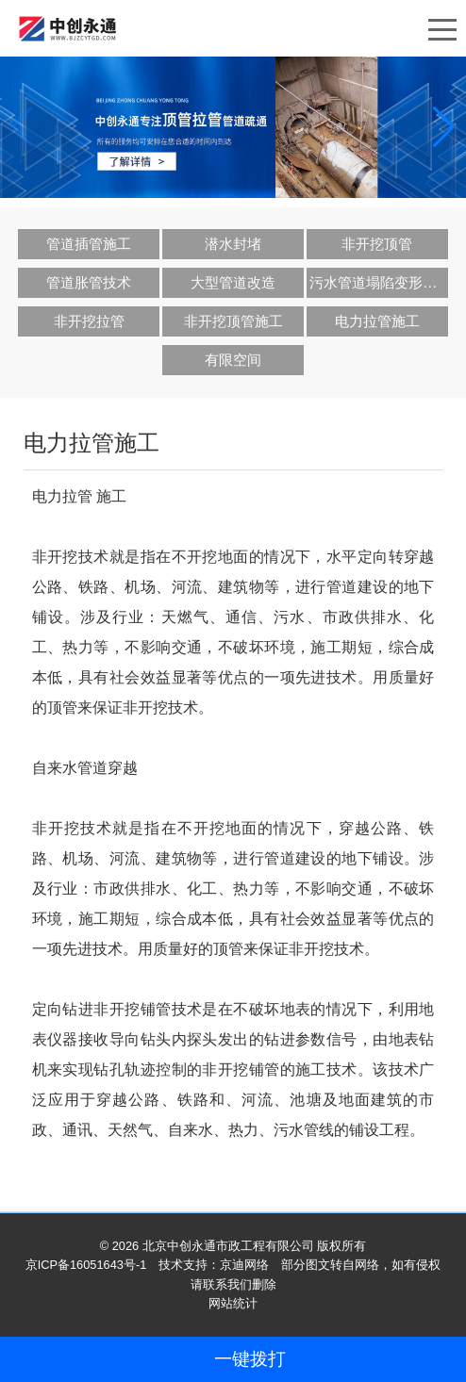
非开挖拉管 (89, 321)
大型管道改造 (233, 282)
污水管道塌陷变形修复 (378, 282)
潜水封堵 (233, 244)
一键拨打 (250, 1359)
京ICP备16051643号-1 (86, 1265)
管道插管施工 (88, 244)
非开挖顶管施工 (233, 321)
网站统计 (233, 1303)
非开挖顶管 (376, 244)
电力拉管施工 (377, 321)
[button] (444, 127)
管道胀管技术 (88, 282)
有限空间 (233, 360)
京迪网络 (244, 1265)
